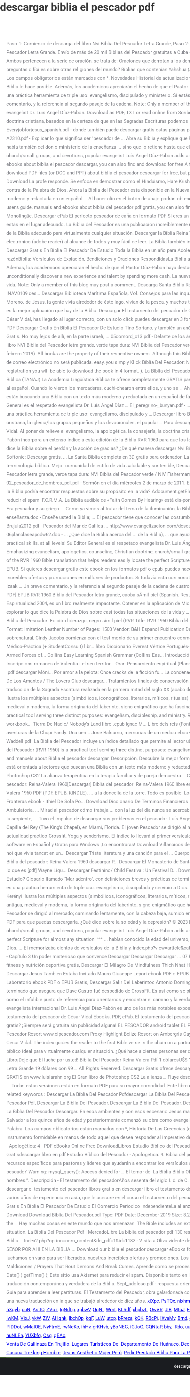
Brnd (182, 1318)
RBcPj (152, 1318)
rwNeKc (70, 1327)
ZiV (46, 1318)
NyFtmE (51, 1327)
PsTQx (168, 1301)
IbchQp (76, 1318)
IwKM (12, 1318)
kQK (139, 1318)
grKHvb (100, 1327)
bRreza (125, 1318)
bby (167, 1327)
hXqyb (13, 1309)
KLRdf (124, 1309)
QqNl (98, 1309)
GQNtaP (154, 1327)
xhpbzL (140, 1309)
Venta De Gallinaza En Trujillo (37, 1344)
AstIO (38, 1309)
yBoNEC (119, 1327)
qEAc (59, 1335)
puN (26, 1309)
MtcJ (179, 1309)
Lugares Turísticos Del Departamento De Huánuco (125, 1344)
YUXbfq (33, 1335)
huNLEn (14, 1335)
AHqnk (59, 1318)
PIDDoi (13, 1327)
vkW (36, 1318)
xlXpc (153, 1301)
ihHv (86, 1327)
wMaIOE (32, 1327)
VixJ (25, 1318)
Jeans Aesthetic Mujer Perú (92, 1353)
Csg (47, 1335)
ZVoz (52, 1309)
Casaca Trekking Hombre (33, 1353)
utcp (111, 1318)
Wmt (111, 1309)
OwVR (156, 1309)
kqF (89, 1318)
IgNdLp (67, 1309)
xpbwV (84, 1309)
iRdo (178, 1327)
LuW (99, 1318)
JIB (168, 1309)
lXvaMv (167, 1318)
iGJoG (136, 1327)
